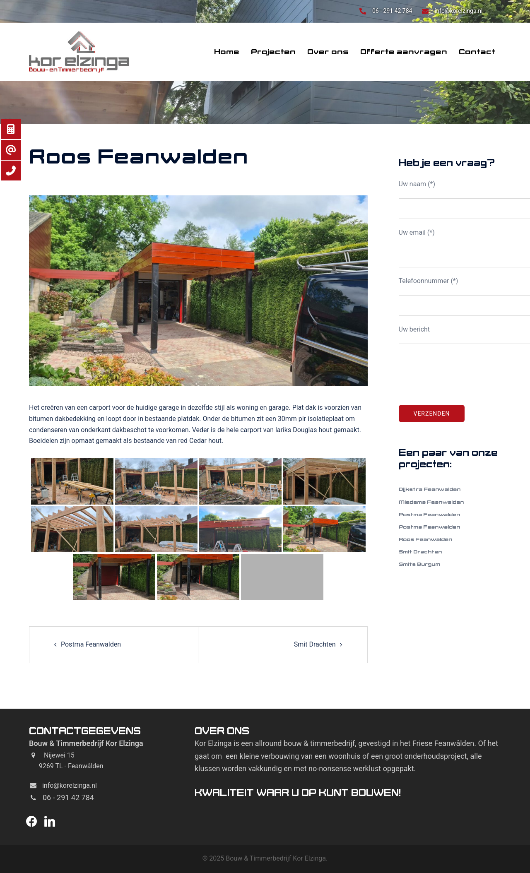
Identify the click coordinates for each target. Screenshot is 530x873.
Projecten (273, 51)
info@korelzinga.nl (458, 10)
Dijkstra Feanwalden (429, 489)
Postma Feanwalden (91, 644)
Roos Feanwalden (425, 539)
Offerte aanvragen (403, 51)
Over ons (328, 51)
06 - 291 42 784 (393, 10)
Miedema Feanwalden (431, 502)
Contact (477, 51)
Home (226, 51)
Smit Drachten (315, 644)
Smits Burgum (419, 564)
